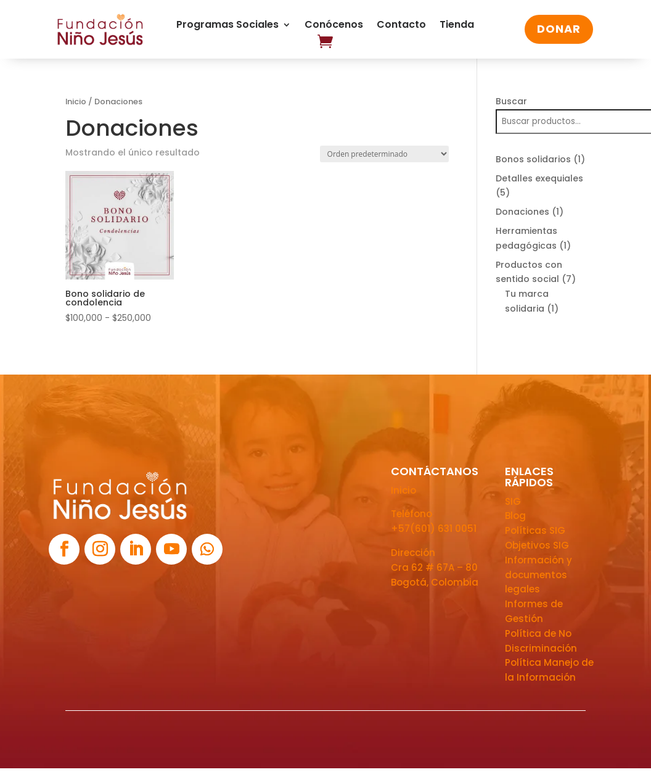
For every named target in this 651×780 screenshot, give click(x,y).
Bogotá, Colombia (434, 582)
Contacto (401, 25)
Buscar (511, 101)
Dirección (413, 552)
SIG (513, 501)
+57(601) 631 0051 (434, 528)
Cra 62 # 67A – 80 (434, 567)
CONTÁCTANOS (434, 471)
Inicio (75, 101)
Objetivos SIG (537, 545)
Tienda (457, 25)
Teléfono (411, 513)
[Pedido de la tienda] (384, 154)
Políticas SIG (535, 530)
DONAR (559, 28)
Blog (515, 515)
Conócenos (334, 25)
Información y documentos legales (538, 575)
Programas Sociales (227, 25)
